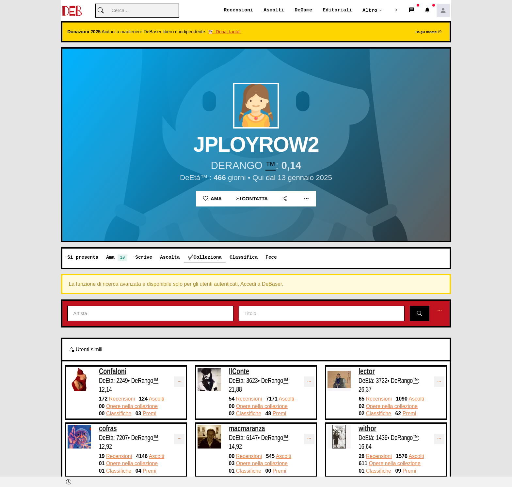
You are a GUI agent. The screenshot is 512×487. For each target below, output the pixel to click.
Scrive (143, 257)
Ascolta (170, 257)
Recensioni (238, 10)
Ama (212, 199)
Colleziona (208, 257)
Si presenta (82, 257)
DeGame (303, 10)
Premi (149, 414)
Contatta (252, 199)
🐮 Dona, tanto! (224, 32)
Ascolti (274, 10)
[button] (396, 10)
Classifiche (118, 414)
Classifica (244, 257)
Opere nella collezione (132, 406)
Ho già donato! (428, 32)
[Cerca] (137, 11)
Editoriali (337, 10)
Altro (369, 10)
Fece (271, 257)
